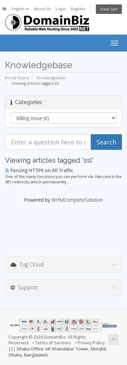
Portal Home (17, 77)
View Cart (109, 9)
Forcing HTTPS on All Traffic (39, 170)
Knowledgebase (51, 77)
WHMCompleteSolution (77, 200)
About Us (42, 8)
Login (61, 8)
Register (78, 8)
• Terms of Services (51, 343)
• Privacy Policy (89, 343)
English (20, 8)
